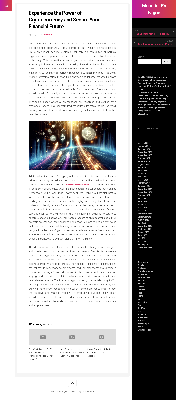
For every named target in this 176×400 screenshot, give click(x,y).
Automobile (143, 262)
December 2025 (145, 152)
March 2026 (143, 143)
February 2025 (144, 183)
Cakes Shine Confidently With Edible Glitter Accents (99, 352)
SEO (139, 311)
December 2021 (145, 248)
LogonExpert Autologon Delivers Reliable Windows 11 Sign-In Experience (71, 352)
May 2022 (142, 238)
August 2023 (143, 220)
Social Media (144, 317)
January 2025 (144, 186)
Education (142, 274)
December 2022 (145, 226)
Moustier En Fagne (154, 9)
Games (141, 287)
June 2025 (142, 170)
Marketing (142, 302)
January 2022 (144, 244)
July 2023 (142, 223)
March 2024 (143, 211)
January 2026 (144, 149)
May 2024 (142, 204)
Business (142, 268)
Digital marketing (146, 271)
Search (141, 57)
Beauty (141, 265)
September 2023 (145, 217)
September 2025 (145, 161)
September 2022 (145, 229)
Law (139, 299)
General (141, 290)
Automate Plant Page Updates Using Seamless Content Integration (151, 111)
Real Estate (143, 308)
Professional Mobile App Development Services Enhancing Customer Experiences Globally (153, 95)
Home (140, 296)
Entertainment (144, 277)
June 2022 (142, 235)
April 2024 (142, 207)
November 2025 (145, 155)
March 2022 (143, 241)
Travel (141, 327)
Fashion (141, 280)
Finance (141, 283)
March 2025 (143, 180)
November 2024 (145, 192)
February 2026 (144, 146)
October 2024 (144, 195)
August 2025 (143, 164)
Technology (143, 324)
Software (142, 320)
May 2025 (142, 174)
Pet (139, 305)
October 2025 (144, 158)
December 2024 (145, 189)
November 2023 (145, 214)
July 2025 (142, 167)
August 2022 (143, 232)
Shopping (142, 314)
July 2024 (142, 198)
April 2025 (142, 177)
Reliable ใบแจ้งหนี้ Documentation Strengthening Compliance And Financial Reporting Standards (153, 80)
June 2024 (142, 201)
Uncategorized (144, 330)
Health (141, 293)
